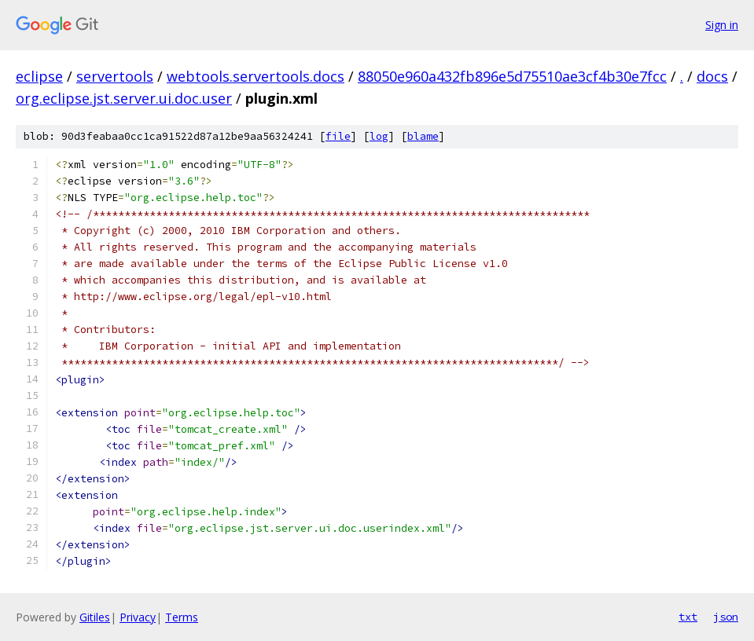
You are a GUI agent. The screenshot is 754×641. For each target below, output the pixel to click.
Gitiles (94, 617)
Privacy (138, 617)
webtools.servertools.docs (255, 76)
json (725, 617)
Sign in (721, 24)
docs (712, 76)
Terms (181, 617)
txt (688, 617)
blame (423, 136)
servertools (114, 76)
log (379, 136)
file (338, 136)
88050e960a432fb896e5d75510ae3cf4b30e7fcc (512, 76)
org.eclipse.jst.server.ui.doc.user (124, 98)
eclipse (39, 76)
